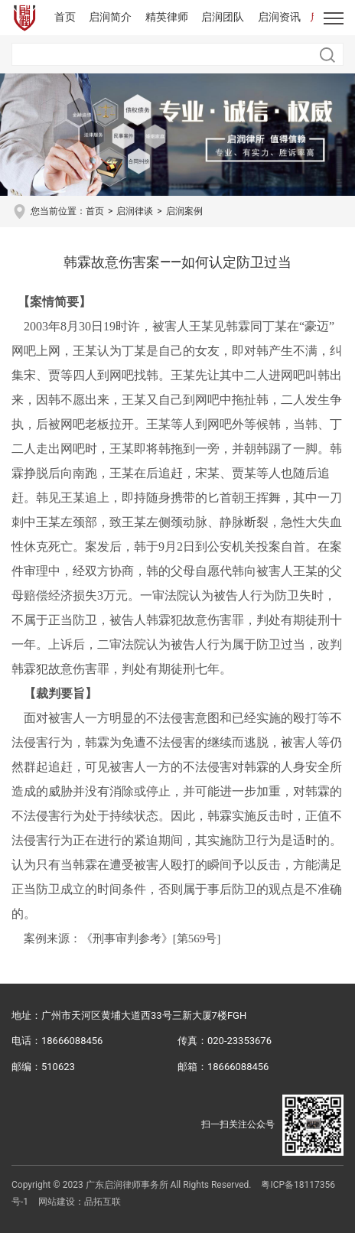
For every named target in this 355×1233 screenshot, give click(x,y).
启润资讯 (279, 17)
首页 (65, 17)
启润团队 (222, 17)
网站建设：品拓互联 (79, 1201)
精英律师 (166, 17)
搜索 (327, 55)
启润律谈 (134, 211)
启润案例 (184, 211)
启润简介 (110, 17)
